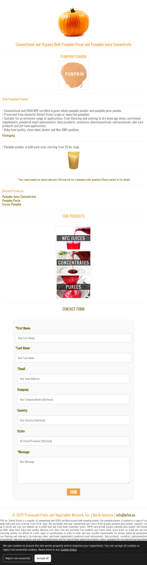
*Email (21, 368)
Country (22, 410)
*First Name (22, 328)
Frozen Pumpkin (11, 204)
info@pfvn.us (125, 515)
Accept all (43, 558)
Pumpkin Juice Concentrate (19, 196)
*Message (23, 451)
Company (22, 389)
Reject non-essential (17, 558)
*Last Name (22, 347)
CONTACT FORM (73, 309)
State (21, 431)
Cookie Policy (69, 549)
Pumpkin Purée (11, 200)
